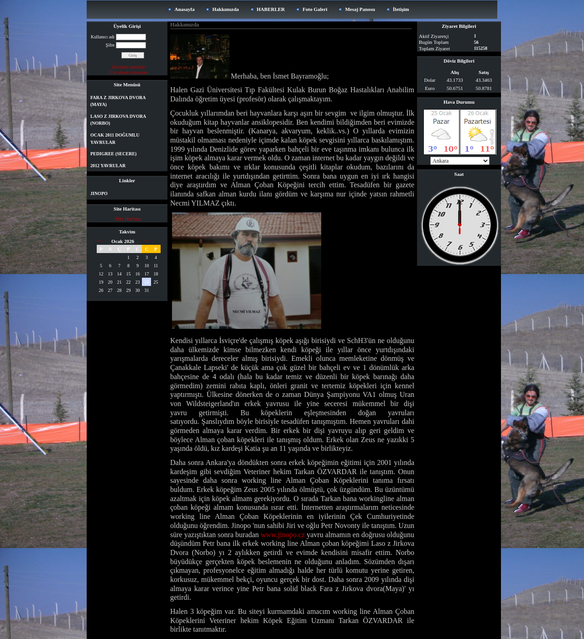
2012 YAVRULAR (107, 165)
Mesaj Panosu (360, 9)
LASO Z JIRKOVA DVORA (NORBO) (118, 120)
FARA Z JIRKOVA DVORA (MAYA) (118, 101)
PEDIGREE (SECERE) (113, 153)
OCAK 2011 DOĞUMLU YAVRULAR (115, 138)
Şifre (110, 45)
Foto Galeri (314, 9)
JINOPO (99, 193)
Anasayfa (184, 9)
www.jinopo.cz (283, 535)
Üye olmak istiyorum (128, 72)
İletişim (401, 9)
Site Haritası (128, 219)
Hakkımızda (225, 9)
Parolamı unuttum (128, 66)
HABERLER (271, 9)
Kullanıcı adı (103, 36)
